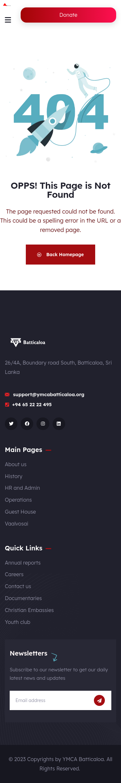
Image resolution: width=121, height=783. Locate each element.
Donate (68, 15)
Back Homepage (60, 254)
